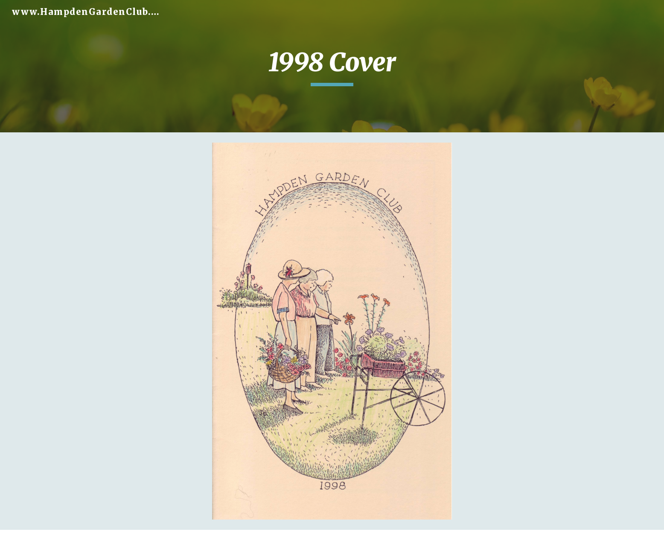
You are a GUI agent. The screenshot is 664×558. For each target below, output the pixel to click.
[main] (332, 66)
